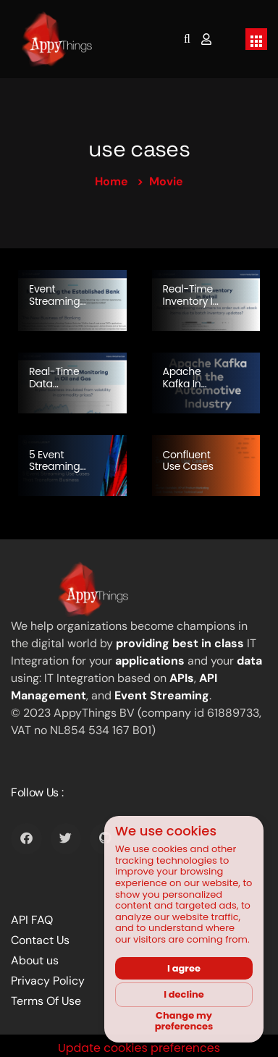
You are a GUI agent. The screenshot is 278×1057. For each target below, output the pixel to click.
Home (111, 181)
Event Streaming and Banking (54, 307)
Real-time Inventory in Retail (191, 301)
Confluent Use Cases (188, 460)
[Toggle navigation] (256, 39)
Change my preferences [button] (184, 1021)
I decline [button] (184, 994)
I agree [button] (184, 968)
